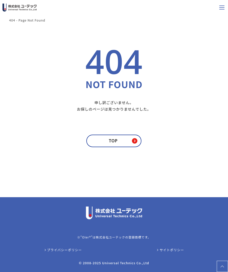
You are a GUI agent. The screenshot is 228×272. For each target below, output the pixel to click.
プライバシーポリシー (64, 249)
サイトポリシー (171, 249)
